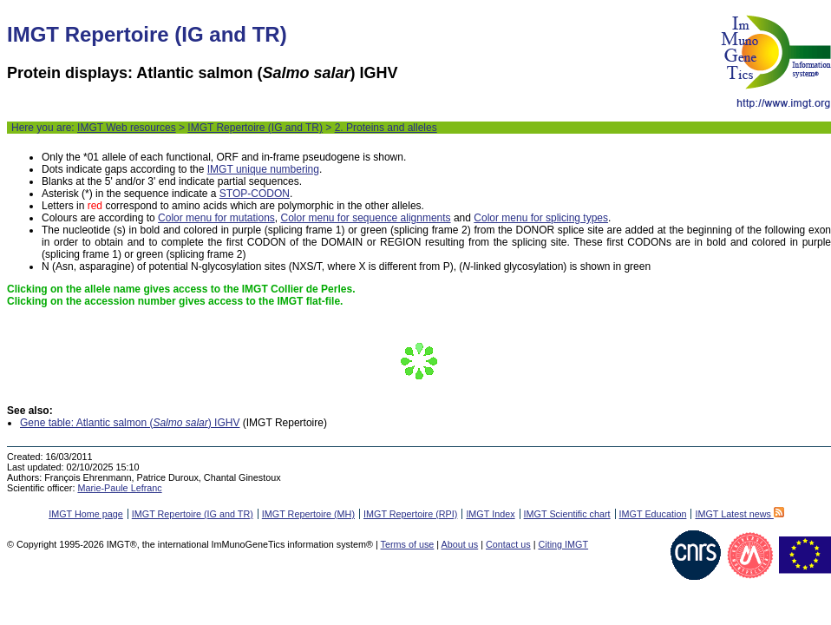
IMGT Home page (86, 514)
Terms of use (408, 544)
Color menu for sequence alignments (365, 218)
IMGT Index (490, 514)
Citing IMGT (563, 544)
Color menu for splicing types (541, 218)
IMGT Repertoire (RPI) (410, 514)
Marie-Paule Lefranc (119, 488)
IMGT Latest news (739, 514)
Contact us (508, 544)
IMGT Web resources (126, 128)
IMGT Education (653, 514)
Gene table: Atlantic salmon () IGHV (129, 423)
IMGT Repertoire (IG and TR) (255, 128)
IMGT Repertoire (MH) (308, 514)
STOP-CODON (254, 194)
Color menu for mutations (216, 218)
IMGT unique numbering (263, 169)
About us (460, 544)
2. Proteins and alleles (386, 128)
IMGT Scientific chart (567, 514)
